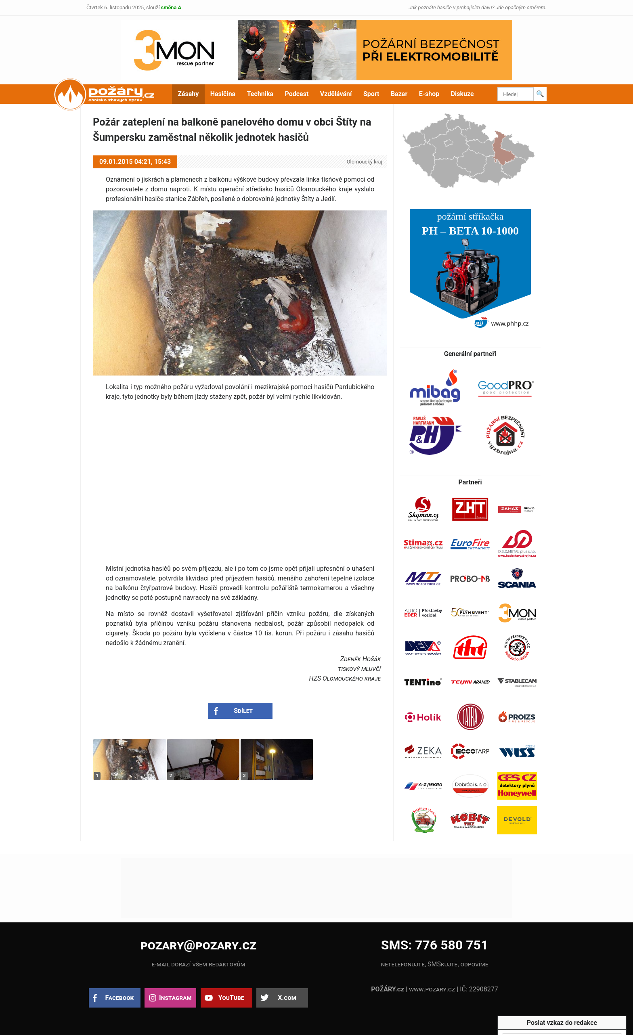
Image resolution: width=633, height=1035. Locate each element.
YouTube (231, 997)
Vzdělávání (336, 94)
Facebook (119, 997)
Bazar (399, 94)
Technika (260, 94)
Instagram (175, 997)
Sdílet (243, 710)
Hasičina (222, 94)
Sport (371, 94)
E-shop (429, 94)
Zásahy (188, 94)
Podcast (297, 94)
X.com (287, 997)
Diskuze (462, 94)
